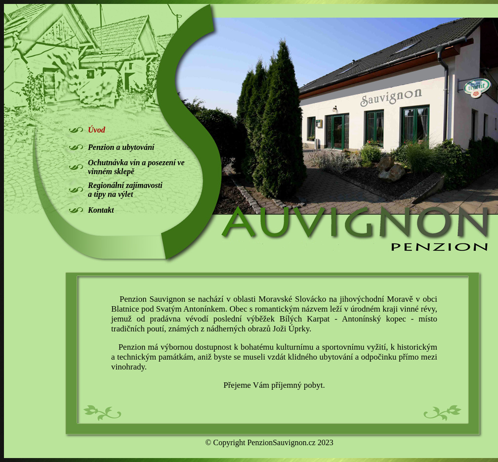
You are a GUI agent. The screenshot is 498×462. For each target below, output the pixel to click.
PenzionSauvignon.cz (281, 442)
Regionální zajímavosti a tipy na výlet (125, 189)
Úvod (96, 130)
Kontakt (101, 210)
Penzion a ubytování (121, 147)
